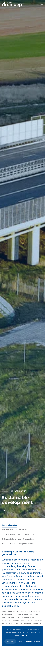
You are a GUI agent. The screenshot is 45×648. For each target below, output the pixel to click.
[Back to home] (12, 4)
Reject (20, 641)
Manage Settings (33, 641)
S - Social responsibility (27, 534)
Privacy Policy (23, 635)
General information (9, 525)
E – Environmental (9, 534)
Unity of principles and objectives (14, 530)
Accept (10, 641)
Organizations (28, 539)
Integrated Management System (22, 544)
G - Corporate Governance (11, 539)
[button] (42, 4)
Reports (5, 544)
